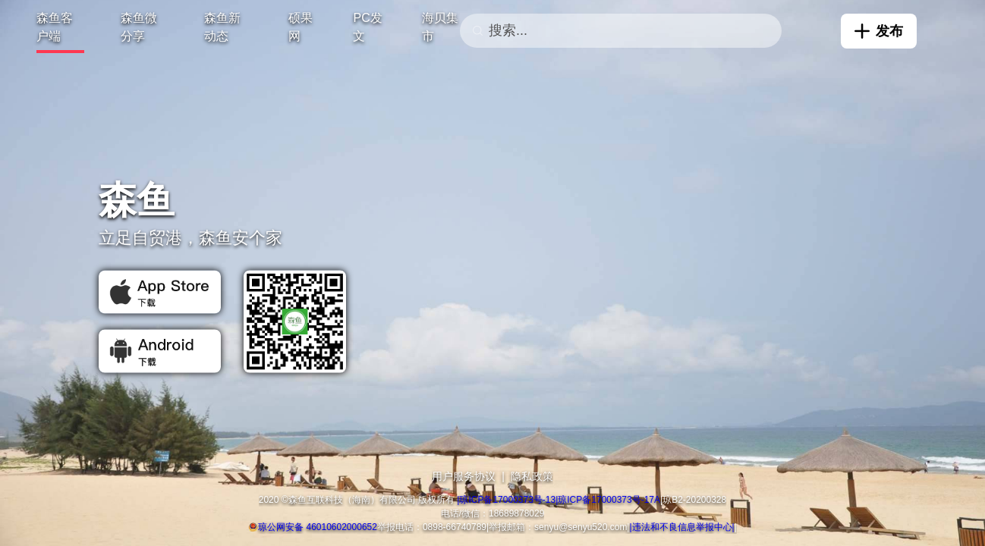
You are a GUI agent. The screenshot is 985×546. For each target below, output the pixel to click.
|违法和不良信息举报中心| (682, 527)
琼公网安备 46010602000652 (317, 527)
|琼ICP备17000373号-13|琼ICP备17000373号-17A (558, 499)
